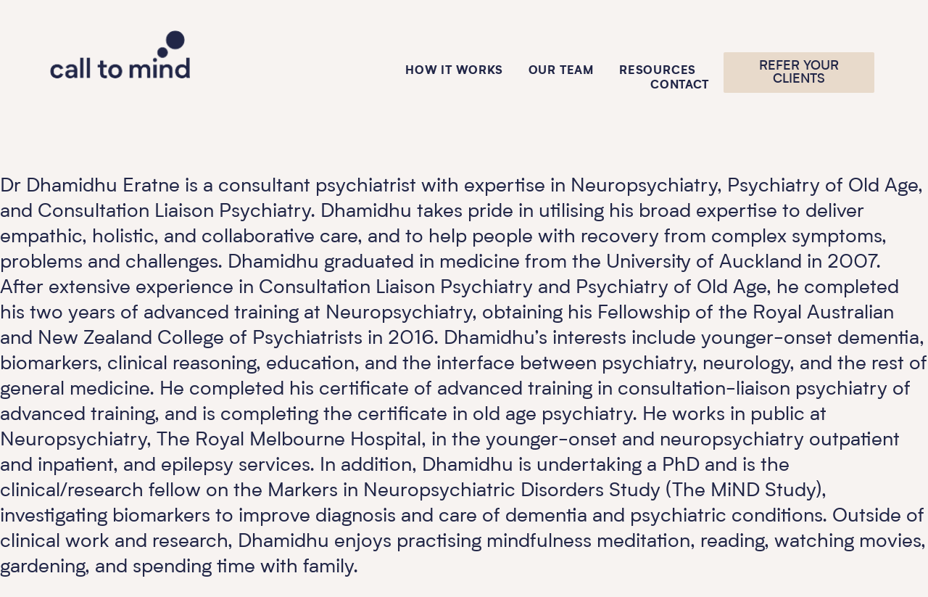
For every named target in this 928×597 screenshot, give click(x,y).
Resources (657, 71)
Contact (679, 85)
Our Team (561, 71)
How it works (454, 71)
